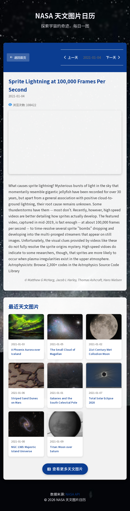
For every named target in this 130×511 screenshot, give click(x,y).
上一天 (71, 57)
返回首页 (18, 57)
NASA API (73, 494)
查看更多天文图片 (65, 469)
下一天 (113, 57)
